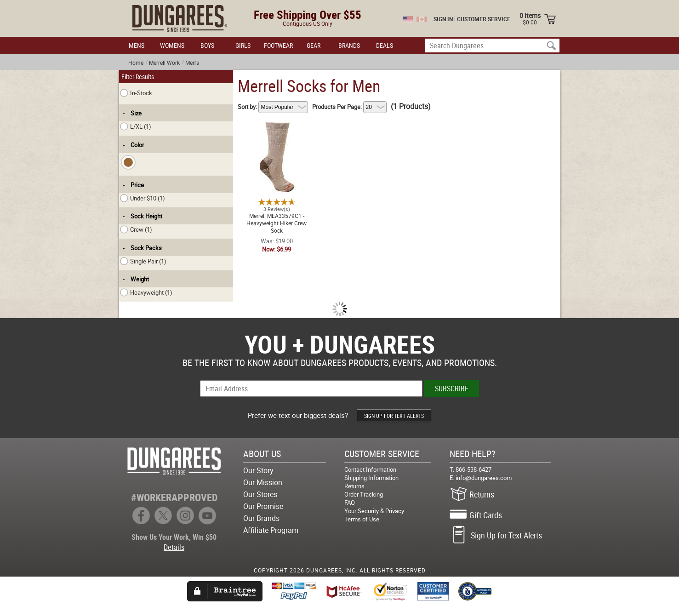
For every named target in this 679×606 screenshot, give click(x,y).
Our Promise (263, 506)
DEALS (384, 45)
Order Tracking (363, 494)
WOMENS (172, 45)
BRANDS (349, 45)
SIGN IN (443, 19)
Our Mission (262, 482)
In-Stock (136, 93)
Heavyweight (146, 292)
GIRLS (243, 45)
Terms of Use (361, 519)
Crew (136, 229)
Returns (354, 486)
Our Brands (261, 518)
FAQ (349, 502)
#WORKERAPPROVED (174, 497)
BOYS (207, 45)
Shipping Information (371, 478)
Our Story (258, 470)
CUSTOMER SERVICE (483, 19)
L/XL (135, 126)
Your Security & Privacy (374, 511)
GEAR (313, 45)
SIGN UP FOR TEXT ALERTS (394, 415)
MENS (136, 45)
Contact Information (370, 469)
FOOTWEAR (278, 45)
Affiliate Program (270, 530)
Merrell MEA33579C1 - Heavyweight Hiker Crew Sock (277, 125)
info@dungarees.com (484, 478)
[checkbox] (128, 162)
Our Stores (260, 494)
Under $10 (142, 198)
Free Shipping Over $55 (307, 14)
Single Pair (143, 261)
